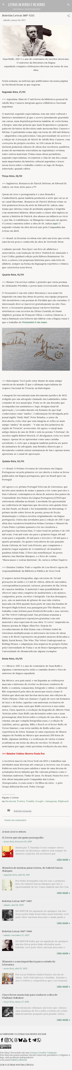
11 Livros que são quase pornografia (22, 837)
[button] (68, 16)
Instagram (51, 801)
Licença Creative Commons (43, 1052)
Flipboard (63, 801)
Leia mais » (63, 859)
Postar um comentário (15, 820)
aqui (55, 223)
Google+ (39, 801)
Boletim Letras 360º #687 (17, 901)
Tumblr (30, 801)
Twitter (21, 801)
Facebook (10, 801)
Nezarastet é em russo (34, 322)
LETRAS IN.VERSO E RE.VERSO (26, 4)
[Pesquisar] (68, 5)
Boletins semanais (22, 811)
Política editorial (19, 1060)
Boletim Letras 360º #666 (17, 931)
